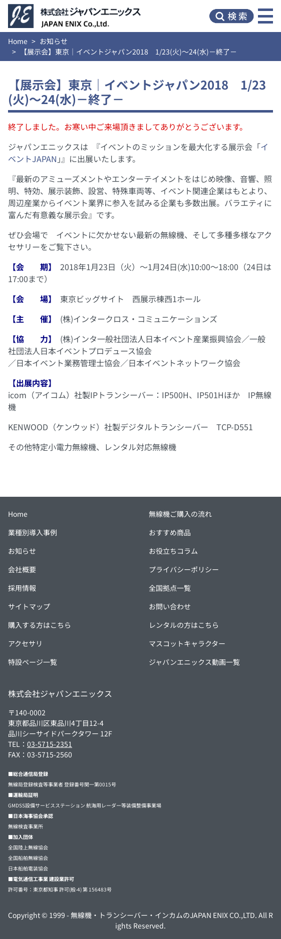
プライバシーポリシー (184, 569)
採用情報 (22, 588)
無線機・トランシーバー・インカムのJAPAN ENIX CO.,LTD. (164, 915)
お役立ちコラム (173, 551)
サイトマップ (29, 606)
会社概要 (22, 569)
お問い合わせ (170, 606)
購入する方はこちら (39, 625)
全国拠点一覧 (170, 588)
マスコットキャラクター (187, 643)
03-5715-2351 (49, 744)
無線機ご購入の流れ (180, 514)
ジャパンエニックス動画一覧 (194, 662)
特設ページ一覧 (32, 662)
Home (18, 41)
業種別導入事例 (32, 532)
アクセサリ (25, 643)
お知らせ (54, 41)
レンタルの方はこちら (184, 625)
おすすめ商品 (170, 532)
